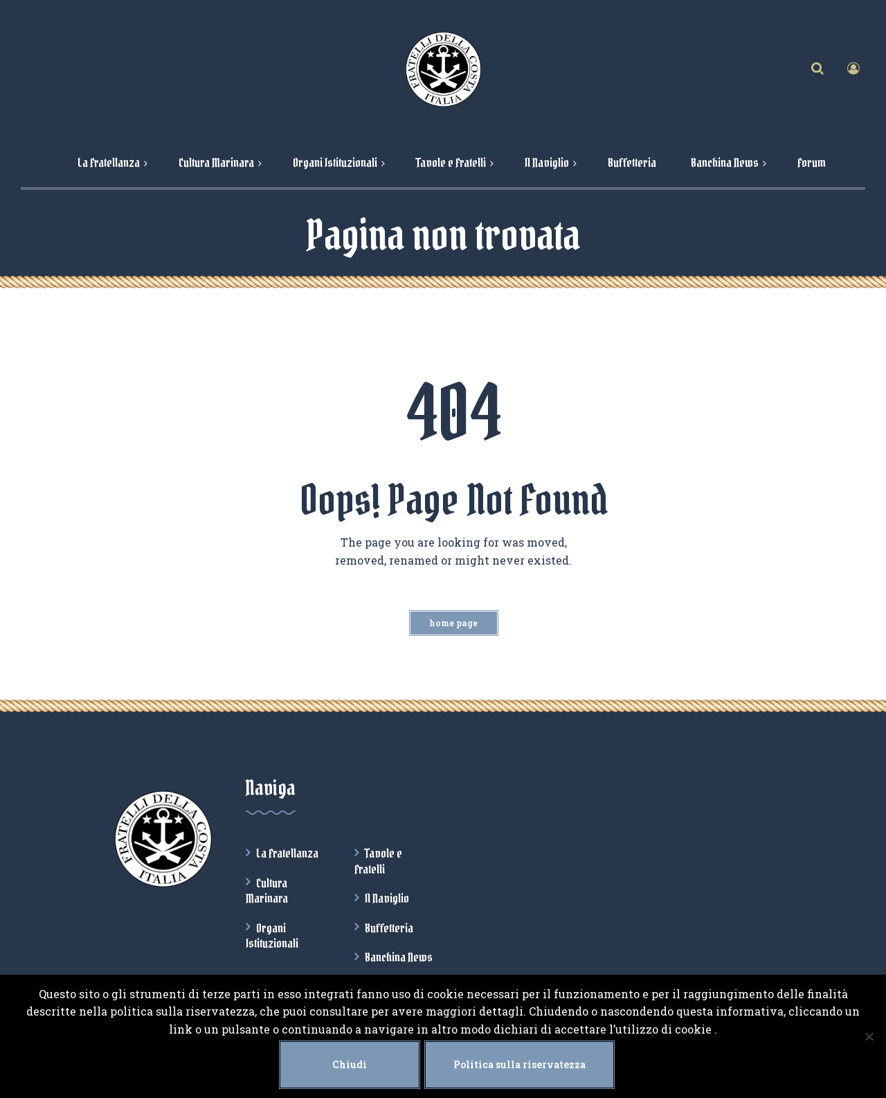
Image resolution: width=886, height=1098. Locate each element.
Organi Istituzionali (272, 936)
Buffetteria (389, 928)
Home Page (453, 622)
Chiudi (349, 1064)
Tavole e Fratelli (378, 861)
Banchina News (399, 957)
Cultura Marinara (267, 891)
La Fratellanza (287, 853)
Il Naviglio (387, 898)
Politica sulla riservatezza (519, 1064)
